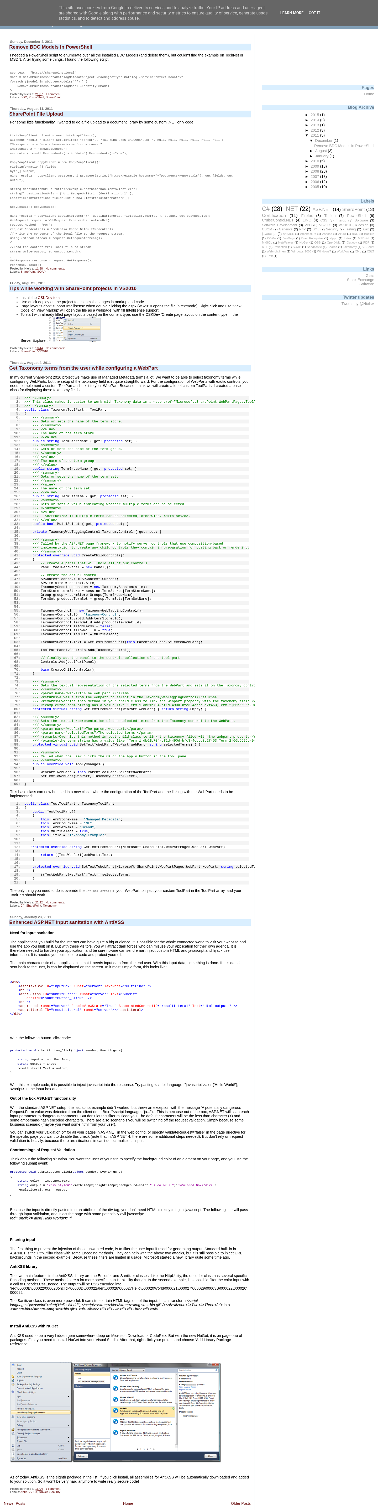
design (363, 225)
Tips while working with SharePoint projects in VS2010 (72, 278)
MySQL (267, 242)
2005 (315, 187)
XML (358, 251)
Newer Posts (14, 1490)
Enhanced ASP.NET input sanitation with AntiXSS (66, 912)
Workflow (343, 251)
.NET (291, 208)
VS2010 (42, 341)
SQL (315, 229)
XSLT (370, 251)
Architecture (308, 233)
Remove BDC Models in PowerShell (50, 47)
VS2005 (325, 225)
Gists (370, 275)
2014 (315, 120)
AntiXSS (26, 1478)
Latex (347, 238)
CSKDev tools (49, 288)
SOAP (41, 261)
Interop (341, 220)
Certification (274, 215)
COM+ (271, 238)
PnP (302, 229)
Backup (369, 233)
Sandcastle (314, 247)
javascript (269, 234)
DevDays (288, 238)
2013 (315, 125)
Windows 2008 (301, 251)
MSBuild (363, 238)
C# (23, 895)
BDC (24, 95)
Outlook (352, 242)
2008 (315, 171)
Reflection (280, 247)
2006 (315, 182)
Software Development (279, 225)
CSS (324, 220)
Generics (286, 229)
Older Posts (241, 1490)
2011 (315, 135)
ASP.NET (321, 209)
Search (332, 247)
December (324, 140)
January (322, 156)
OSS (317, 242)
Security (54, 1478)
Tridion (329, 216)
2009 (315, 166)
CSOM (267, 229)
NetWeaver (285, 242)
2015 (315, 115)
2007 (315, 176)
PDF (366, 242)
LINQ (307, 220)
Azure (342, 233)
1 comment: (53, 92)
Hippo (333, 238)
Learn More (291, 13)
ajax (366, 229)
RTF (265, 247)
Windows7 (324, 251)
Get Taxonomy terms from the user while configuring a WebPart (83, 358)
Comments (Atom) (47, 1501)
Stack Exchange (360, 280)
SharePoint (53, 95)
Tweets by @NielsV (358, 304)
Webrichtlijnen (276, 251)
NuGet (43, 1478)
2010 (315, 161)
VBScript (368, 247)
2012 (315, 130)
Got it (314, 13)
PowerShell (36, 95)
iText (269, 255)
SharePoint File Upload (36, 112)
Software (361, 220)
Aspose (327, 233)
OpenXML (333, 242)
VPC (308, 225)
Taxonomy (49, 895)
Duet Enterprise (312, 238)
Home (128, 1490)
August (321, 151)
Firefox (307, 216)
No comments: (55, 258)
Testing (350, 229)
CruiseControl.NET (278, 220)
